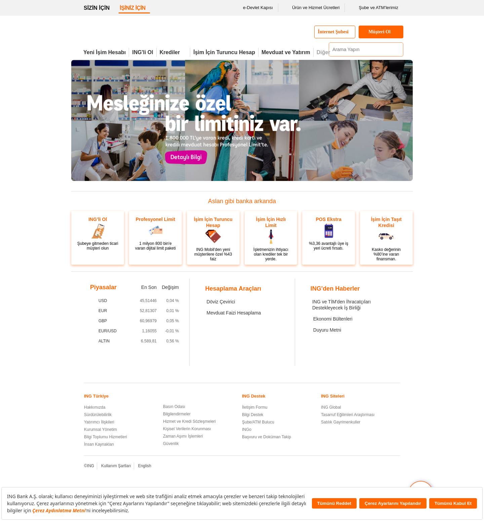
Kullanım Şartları (116, 465)
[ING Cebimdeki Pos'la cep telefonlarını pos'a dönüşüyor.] (253, 173)
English (144, 465)
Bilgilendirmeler (177, 414)
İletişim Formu (254, 407)
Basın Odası (174, 406)
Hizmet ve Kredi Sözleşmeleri (189, 421)
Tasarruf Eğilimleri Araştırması (347, 414)
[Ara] (397, 49)
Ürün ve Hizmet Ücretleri (311, 7)
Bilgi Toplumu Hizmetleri (105, 437)
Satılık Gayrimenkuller (340, 422)
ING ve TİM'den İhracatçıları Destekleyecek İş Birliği (341, 304)
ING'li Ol (142, 52)
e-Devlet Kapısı (253, 7)
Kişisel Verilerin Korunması (187, 428)
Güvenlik (171, 443)
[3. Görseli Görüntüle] (211, 173)
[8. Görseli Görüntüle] (241, 173)
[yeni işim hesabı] (205, 173)
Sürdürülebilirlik (98, 414)
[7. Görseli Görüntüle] (235, 173)
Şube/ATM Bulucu (258, 422)
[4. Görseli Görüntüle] (217, 173)
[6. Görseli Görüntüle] (229, 173)
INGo (246, 429)
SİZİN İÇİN (97, 8)
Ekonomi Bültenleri (333, 319)
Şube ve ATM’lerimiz (374, 7)
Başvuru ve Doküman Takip (266, 437)
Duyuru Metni (327, 330)
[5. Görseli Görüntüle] (223, 173)
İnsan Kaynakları (99, 444)
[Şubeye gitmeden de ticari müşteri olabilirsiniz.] (199, 173)
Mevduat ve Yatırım (285, 52)
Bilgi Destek (252, 414)
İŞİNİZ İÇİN (133, 8)
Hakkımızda (94, 407)
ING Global (331, 407)
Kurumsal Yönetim (100, 429)
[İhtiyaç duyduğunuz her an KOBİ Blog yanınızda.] (247, 173)
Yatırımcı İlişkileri (99, 422)
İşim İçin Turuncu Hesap (224, 52)
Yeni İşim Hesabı (104, 52)
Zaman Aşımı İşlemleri (183, 436)
